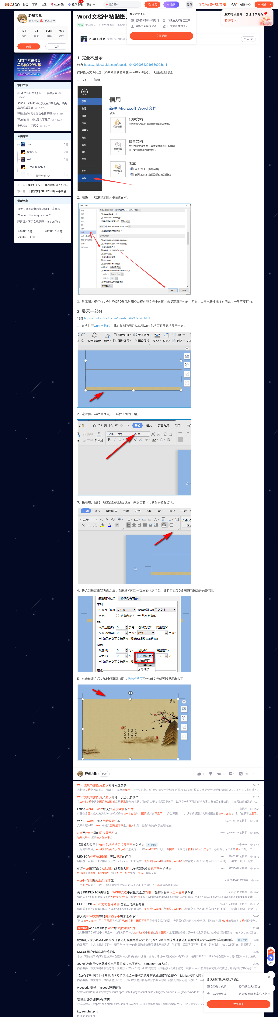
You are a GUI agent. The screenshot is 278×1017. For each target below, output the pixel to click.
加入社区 (248, 39)
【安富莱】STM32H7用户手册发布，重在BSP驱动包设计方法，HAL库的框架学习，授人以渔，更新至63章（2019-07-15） (47, 191)
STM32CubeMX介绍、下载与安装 (39, 95)
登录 (189, 4)
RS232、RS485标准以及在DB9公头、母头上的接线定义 (42, 105)
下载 (34, 4)
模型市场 (76, 3)
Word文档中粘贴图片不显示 (39, 119)
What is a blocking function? (33, 215)
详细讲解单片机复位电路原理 (40, 113)
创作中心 (245, 4)
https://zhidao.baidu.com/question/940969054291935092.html (125, 64)
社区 (44, 4)
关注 (104, 774)
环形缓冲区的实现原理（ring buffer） (39, 221)
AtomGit (57, 4)
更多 (90, 4)
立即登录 (161, 35)
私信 (56, 46)
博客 (25, 4)
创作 (264, 4)
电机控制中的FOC (33, 125)
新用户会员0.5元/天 (213, 4)
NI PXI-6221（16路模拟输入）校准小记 (47, 185)
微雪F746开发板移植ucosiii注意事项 (38, 208)
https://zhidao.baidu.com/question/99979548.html (117, 318)
